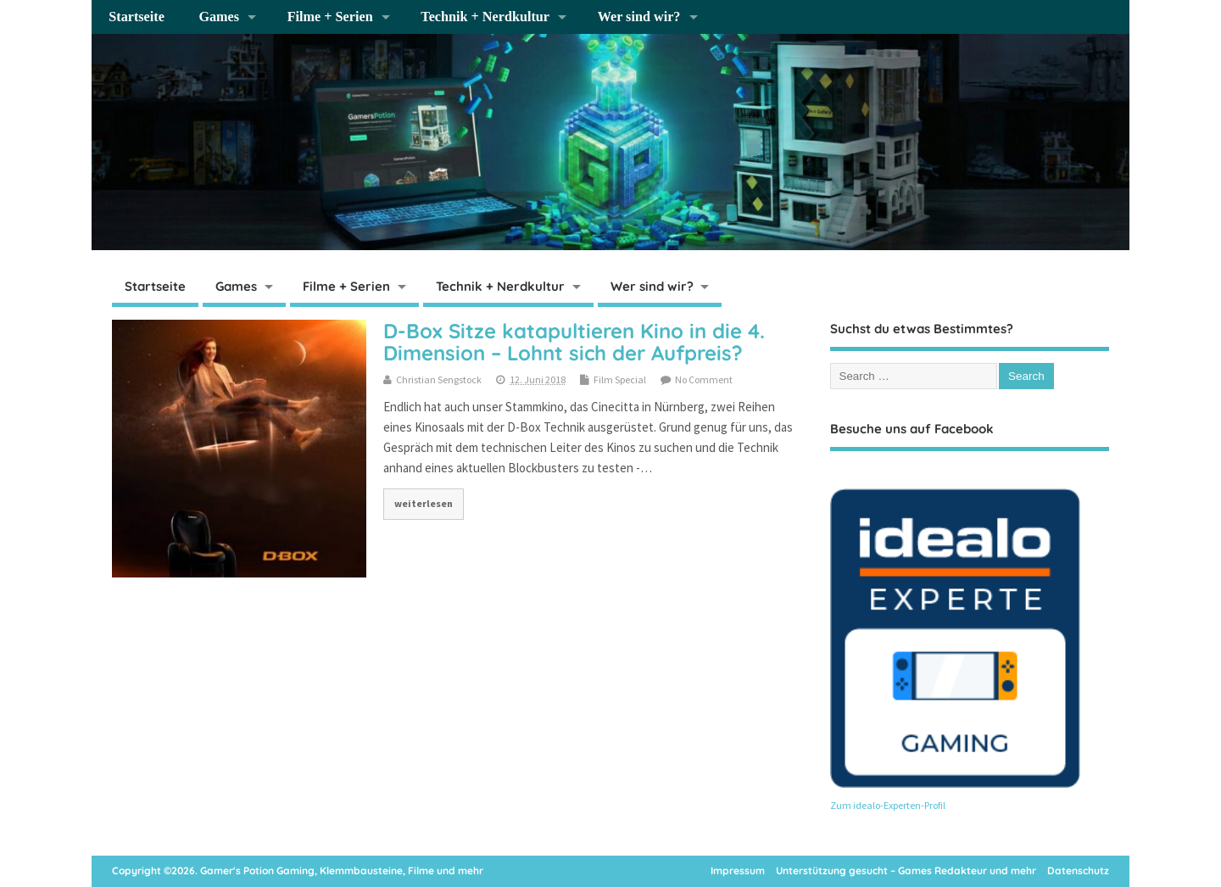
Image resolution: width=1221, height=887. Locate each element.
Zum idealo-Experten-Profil (887, 805)
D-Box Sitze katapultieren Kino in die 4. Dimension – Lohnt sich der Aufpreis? (574, 341)
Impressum (738, 870)
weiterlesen (423, 503)
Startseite (136, 17)
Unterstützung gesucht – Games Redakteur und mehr (906, 870)
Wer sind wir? (639, 17)
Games (218, 17)
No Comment (704, 379)
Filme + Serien (330, 17)
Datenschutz (1078, 870)
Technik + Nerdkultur (485, 17)
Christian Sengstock (439, 379)
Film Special (620, 379)
